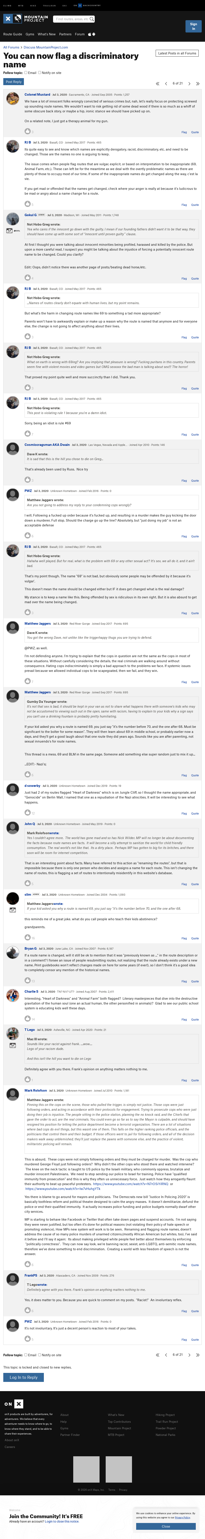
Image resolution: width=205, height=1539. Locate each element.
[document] (166, 1520)
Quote (195, 132)
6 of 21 (178, 83)
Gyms (30, 34)
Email (30, 73)
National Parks (166, 1434)
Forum (80, 34)
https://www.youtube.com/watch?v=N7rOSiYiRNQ (130, 1184)
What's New (47, 34)
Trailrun (49, 5)
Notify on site (49, 73)
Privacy (123, 1489)
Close (166, 1526)
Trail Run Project (168, 1421)
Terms (111, 1489)
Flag (184, 132)
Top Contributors (120, 1421)
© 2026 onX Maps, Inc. (91, 1489)
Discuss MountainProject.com (46, 47)
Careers (10, 1446)
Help (63, 1421)
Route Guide (12, 34)
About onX (12, 1440)
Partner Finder (71, 1434)
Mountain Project (120, 1428)
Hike (33, 5)
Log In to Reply (23, 1377)
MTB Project (117, 1434)
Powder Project (167, 1428)
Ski (64, 5)
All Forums (11, 47)
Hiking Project (166, 1415)
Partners (65, 34)
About (64, 1415)
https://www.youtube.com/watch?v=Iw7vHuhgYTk (62, 1189)
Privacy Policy (182, 1517)
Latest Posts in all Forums (177, 53)
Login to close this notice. (62, 1521)
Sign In (193, 26)
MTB (21, 5)
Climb (7, 5)
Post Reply (13, 82)
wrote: (54, 833)
